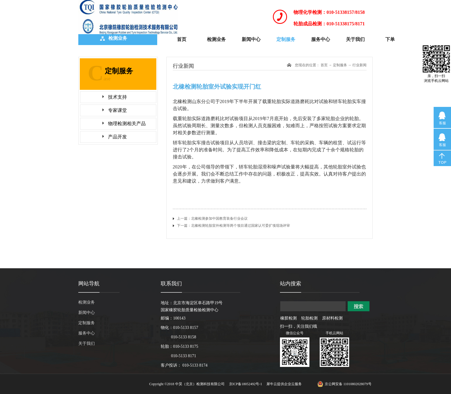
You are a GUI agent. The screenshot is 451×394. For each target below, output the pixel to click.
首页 (181, 39)
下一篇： (233, 226)
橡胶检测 (288, 318)
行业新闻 (359, 65)
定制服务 (340, 65)
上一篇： (212, 218)
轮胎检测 (309, 318)
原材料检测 (332, 318)
